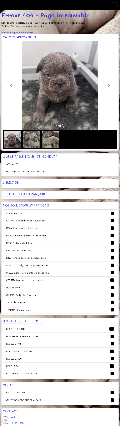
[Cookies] (6, 420)
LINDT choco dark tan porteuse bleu (60, 258)
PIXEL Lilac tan (60, 213)
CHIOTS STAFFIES (60, 392)
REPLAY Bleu (60, 287)
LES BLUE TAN (60, 344)
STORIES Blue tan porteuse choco (60, 280)
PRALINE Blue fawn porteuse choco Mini (60, 273)
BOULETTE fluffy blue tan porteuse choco (60, 265)
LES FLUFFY (60, 366)
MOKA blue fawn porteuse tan (60, 228)
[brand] (16, 5)
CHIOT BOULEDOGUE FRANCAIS (60, 400)
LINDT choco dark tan (60, 250)
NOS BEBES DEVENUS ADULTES (60, 336)
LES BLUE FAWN (60, 359)
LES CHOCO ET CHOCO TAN (60, 373)
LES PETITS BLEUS (60, 329)
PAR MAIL (9, 417)
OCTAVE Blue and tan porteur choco (60, 220)
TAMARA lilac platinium (60, 310)
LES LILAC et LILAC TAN (60, 351)
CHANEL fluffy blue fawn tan (60, 295)
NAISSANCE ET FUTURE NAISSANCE (25, 171)
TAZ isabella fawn (60, 302)
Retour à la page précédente (17, 32)
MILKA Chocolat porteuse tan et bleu (60, 235)
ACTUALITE (12, 164)
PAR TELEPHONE (13, 423)
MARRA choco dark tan (60, 243)
